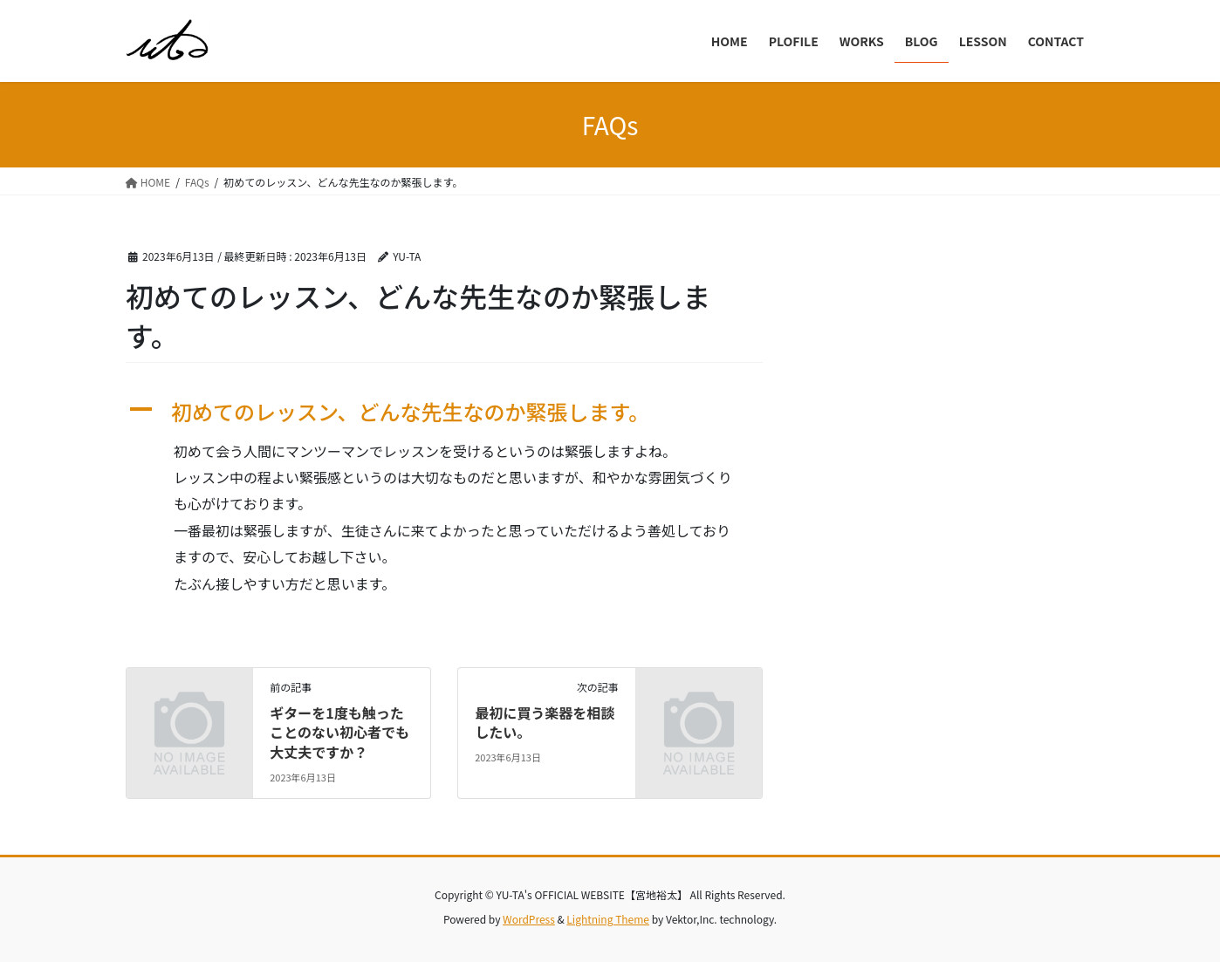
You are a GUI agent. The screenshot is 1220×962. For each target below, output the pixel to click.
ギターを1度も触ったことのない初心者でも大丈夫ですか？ (339, 732)
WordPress (529, 918)
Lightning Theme (607, 918)
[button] (444, 412)
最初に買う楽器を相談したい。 (544, 722)
